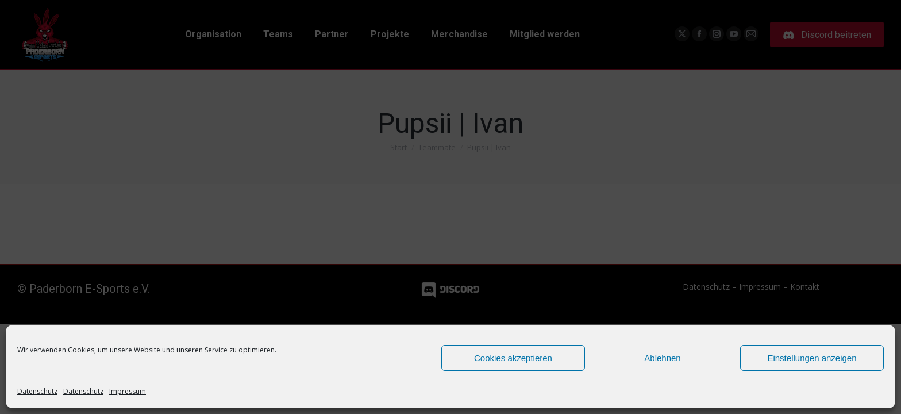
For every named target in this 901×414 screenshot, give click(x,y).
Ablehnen (662, 358)
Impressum (127, 391)
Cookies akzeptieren (513, 358)
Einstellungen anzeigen (811, 358)
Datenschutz (37, 391)
